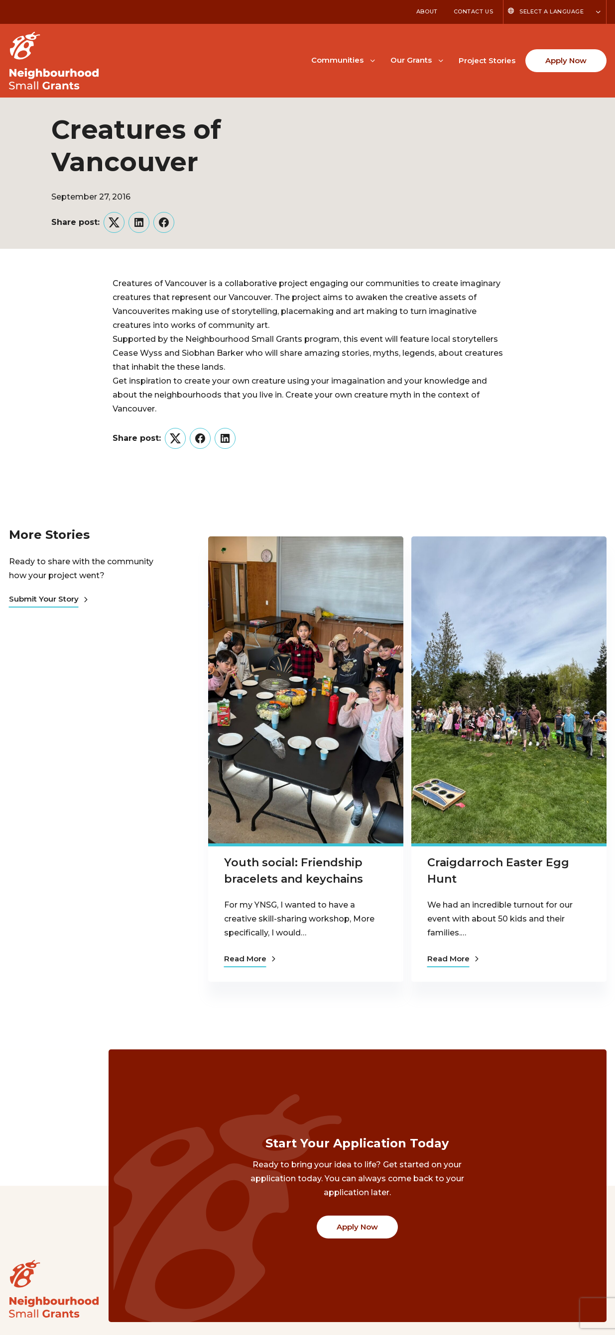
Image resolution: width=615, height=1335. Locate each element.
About (427, 11)
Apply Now (566, 60)
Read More (249, 958)
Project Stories (487, 60)
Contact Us (473, 11)
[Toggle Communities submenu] (372, 60)
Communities (337, 60)
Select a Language (551, 11)
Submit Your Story (48, 599)
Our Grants (411, 60)
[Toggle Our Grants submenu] (441, 60)
